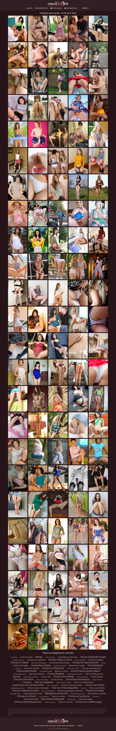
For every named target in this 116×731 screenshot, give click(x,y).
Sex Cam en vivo (70, 8)
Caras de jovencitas (59, 665)
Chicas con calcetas (48, 691)
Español (85, 8)
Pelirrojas (18, 668)
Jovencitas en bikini (45, 671)
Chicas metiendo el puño (25, 690)
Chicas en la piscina (78, 696)
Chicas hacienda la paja (93, 657)
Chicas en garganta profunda (70, 691)
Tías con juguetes (43, 682)
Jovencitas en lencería (67, 657)
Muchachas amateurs (18, 688)
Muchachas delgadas (52, 699)
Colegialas (26, 682)
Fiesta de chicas (15, 694)
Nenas (38, 657)
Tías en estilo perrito (94, 674)
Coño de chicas (50, 657)
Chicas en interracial (53, 668)
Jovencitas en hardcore (30, 677)
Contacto (79, 725)
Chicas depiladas (80, 660)
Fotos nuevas (56, 8)
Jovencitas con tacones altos (28, 685)
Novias (17, 676)
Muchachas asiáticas (36, 660)
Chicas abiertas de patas (74, 674)
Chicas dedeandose (19, 674)
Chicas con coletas (63, 676)
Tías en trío (46, 677)
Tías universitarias (37, 674)
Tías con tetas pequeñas (64, 687)
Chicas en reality (19, 662)
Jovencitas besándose (77, 679)
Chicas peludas (44, 696)
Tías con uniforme (52, 685)
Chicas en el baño (26, 696)
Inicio (29, 8)
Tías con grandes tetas (91, 668)
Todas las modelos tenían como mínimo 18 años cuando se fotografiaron (54, 725)
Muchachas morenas (97, 693)
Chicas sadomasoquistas (28, 701)
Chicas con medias (42, 680)
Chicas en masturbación (85, 662)
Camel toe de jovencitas (59, 663)
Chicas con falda (95, 690)
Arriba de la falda (20, 665)
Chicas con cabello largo (88, 701)
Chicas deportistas (26, 671)
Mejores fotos (41, 8)
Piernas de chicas (82, 677)
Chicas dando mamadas (38, 688)
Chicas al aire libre (23, 679)
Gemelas (83, 688)
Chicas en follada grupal (38, 663)
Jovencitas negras (41, 665)
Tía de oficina (57, 679)
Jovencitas (13, 657)
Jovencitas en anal (73, 668)
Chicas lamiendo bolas (77, 694)
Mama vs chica (61, 671)
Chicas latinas (97, 677)
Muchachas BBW (31, 699)
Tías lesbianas (95, 665)
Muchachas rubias (77, 665)
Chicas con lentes (94, 685)
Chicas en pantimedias (84, 682)
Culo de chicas (26, 657)
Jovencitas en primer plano (85, 671)
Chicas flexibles (55, 673)
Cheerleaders (71, 699)
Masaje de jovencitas (56, 693)
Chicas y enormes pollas (71, 685)
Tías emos (95, 696)
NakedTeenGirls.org (63, 729)
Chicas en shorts (65, 702)
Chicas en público (31, 668)
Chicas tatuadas (85, 699)
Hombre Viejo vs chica (60, 659)
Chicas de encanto (18, 660)
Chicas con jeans (49, 702)
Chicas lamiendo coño (32, 693)
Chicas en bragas (95, 660)
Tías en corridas (58, 696)
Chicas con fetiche (97, 688)
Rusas (104, 663)
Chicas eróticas (97, 680)
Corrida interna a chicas (63, 682)
